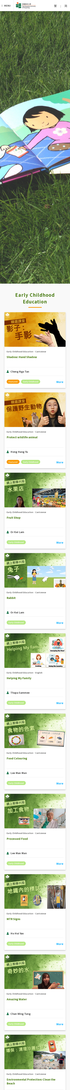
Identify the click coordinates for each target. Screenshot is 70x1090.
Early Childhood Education (20, 351)
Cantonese (40, 351)
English (38, 672)
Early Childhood (30, 381)
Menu (7, 5)
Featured (13, 381)
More (59, 382)
